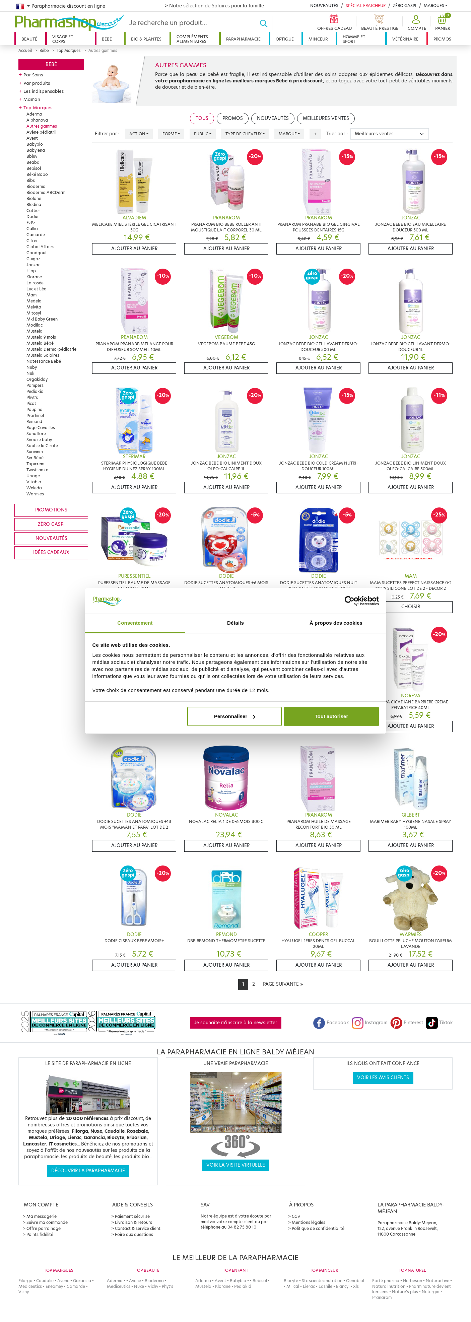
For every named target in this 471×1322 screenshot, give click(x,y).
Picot (31, 403)
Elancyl (342, 1286)
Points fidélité (39, 1234)
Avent (32, 138)
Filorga (25, 1280)
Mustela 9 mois (41, 337)
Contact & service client (137, 1228)
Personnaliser (234, 716)
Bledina (33, 204)
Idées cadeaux (51, 552)
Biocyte (291, 1280)
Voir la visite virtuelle (235, 1165)
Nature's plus (405, 1292)
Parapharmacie (243, 39)
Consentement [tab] (134, 623)
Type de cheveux (243, 134)
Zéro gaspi (51, 524)
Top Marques (69, 50)
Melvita (33, 307)
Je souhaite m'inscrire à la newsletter (235, 1023)
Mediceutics (30, 1286)
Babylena (35, 150)
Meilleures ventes (326, 118)
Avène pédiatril (41, 132)
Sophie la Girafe (42, 445)
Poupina (34, 409)
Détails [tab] (235, 623)
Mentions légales (308, 1222)
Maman (31, 99)
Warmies (35, 494)
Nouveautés (324, 5)
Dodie (32, 216)
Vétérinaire (405, 39)
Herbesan (412, 1280)
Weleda (34, 488)
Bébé (107, 39)
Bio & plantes (146, 39)
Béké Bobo (37, 174)
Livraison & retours (133, 1222)
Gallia (32, 228)
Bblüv (31, 156)
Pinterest (406, 1023)
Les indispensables (43, 91)
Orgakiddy (37, 379)
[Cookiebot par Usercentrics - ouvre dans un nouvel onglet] (349, 601)
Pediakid (35, 391)
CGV (296, 1216)
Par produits (36, 83)
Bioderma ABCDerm (45, 192)
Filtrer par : (107, 134)
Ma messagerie (41, 1216)
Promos (442, 39)
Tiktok (439, 1023)
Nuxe (139, 1286)
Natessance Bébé (43, 361)
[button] (416, 22)
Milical (292, 1286)
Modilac (34, 325)
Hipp (31, 271)
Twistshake (37, 470)
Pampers (35, 385)
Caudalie (45, 1280)
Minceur (318, 39)
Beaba (33, 162)
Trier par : (337, 134)
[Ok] (265, 23)
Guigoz (33, 259)
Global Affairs (40, 247)
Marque (288, 134)
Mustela (34, 331)
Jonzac (33, 265)
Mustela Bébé (40, 343)
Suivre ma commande (47, 1222)
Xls (356, 1286)
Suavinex (35, 452)
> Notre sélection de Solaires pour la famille (214, 5)
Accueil (25, 50)
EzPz (30, 222)
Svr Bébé (35, 458)
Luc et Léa (36, 289)
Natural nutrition (388, 1286)
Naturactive (437, 1280)
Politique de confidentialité (318, 1228)
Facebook (331, 1023)
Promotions (51, 510)
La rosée (35, 283)
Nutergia (431, 1292)
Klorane (34, 277)
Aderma (34, 114)
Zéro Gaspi (404, 5)
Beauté (29, 39)
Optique (285, 39)
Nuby (31, 367)
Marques (434, 5)
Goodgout (36, 253)
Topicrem (35, 464)
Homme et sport (354, 39)
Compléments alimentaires (192, 39)
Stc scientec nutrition (322, 1280)
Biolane (33, 198)
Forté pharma (385, 1280)
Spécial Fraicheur (366, 5)
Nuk (30, 373)
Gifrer (32, 240)
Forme (169, 134)
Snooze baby (39, 439)
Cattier (33, 210)
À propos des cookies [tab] (336, 623)
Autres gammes (41, 126)
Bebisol (33, 168)
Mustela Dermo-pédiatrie (51, 349)
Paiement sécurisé (132, 1216)
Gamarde (35, 234)
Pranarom (382, 1297)
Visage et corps (62, 39)
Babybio (34, 144)
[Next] (283, 984)
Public (201, 134)
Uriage (33, 476)
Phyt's (32, 397)
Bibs (30, 180)
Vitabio (33, 482)
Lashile (325, 1286)
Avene (63, 1280)
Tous (202, 118)
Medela (34, 301)
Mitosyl (33, 313)
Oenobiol (355, 1280)
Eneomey (54, 1286)
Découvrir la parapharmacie (88, 1171)
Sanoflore (36, 433)
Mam (31, 295)
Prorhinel (35, 415)
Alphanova (37, 120)
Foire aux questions (134, 1234)
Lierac (309, 1286)
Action (137, 134)
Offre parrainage (43, 1228)
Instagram (369, 1023)
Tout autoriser (331, 716)
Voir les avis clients (383, 1077)
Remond (34, 421)
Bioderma (36, 186)
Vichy (23, 1292)
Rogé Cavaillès (40, 427)
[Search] (192, 23)
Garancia (82, 1280)
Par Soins (33, 75)
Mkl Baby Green (42, 319)
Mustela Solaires (42, 355)
